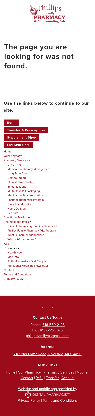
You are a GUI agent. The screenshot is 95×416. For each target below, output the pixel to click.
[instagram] (52, 306)
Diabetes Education (19, 204)
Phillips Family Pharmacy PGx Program (31, 230)
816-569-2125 (53, 324)
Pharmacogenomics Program (25, 200)
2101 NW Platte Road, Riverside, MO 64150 (47, 354)
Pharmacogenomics (17, 222)
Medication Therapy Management (28, 169)
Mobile (82, 372)
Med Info (13, 257)
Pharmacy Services (17, 160)
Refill (11, 122)
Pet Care (12, 213)
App (6, 244)
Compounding (16, 178)
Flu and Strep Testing (20, 182)
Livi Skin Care (18, 145)
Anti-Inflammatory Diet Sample (26, 261)
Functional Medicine (17, 217)
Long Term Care (17, 173)
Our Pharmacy (13, 156)
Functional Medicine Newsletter (27, 266)
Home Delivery (16, 208)
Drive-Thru (14, 165)
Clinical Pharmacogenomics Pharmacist (32, 226)
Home (7, 151)
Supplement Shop (21, 137)
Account (68, 377)
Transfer (52, 377)
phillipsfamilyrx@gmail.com (47, 335)
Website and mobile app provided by (47, 391)
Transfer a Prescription (26, 130)
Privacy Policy (29, 400)
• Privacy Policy (13, 279)
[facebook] (43, 306)
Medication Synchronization (25, 195)
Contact (9, 270)
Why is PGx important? (21, 239)
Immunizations (16, 186)
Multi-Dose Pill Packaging (23, 191)
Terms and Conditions (17, 274)
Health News (15, 252)
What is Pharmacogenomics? (25, 235)
